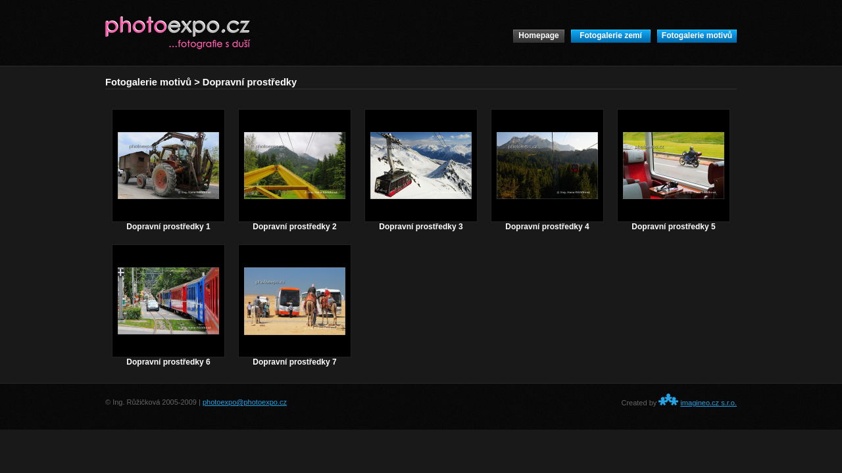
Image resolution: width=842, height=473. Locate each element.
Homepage (538, 35)
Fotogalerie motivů (697, 35)
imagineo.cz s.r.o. (708, 403)
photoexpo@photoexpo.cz (245, 402)
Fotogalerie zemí (611, 35)
